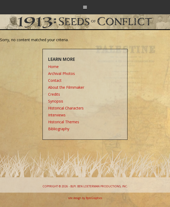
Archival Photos (61, 73)
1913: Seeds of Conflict (85, 21)
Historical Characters (66, 108)
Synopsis (55, 101)
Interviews (57, 114)
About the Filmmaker (66, 87)
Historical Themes (63, 121)
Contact (55, 80)
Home (53, 66)
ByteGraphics (94, 198)
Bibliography (58, 128)
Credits (54, 94)
